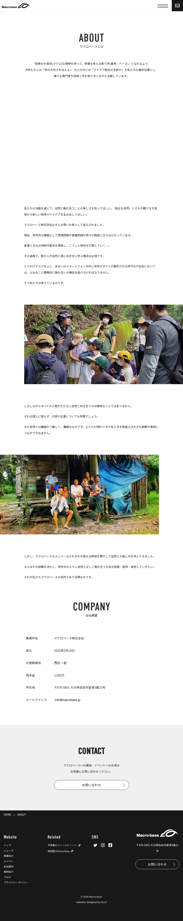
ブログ (7, 877)
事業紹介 (8, 856)
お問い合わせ (91, 785)
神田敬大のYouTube (58, 851)
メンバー (8, 861)
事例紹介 (8, 871)
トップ (7, 845)
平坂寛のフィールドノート (62, 845)
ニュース (8, 850)
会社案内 (8, 866)
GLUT (104, 902)
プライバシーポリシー (16, 882)
